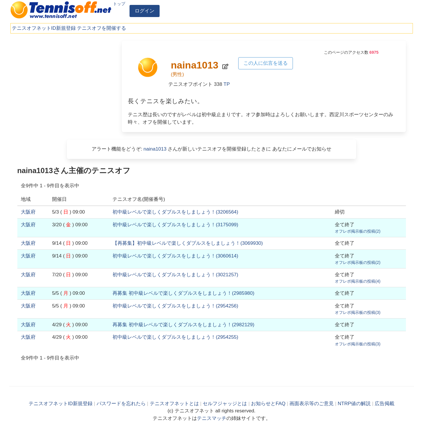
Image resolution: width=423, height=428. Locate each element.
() (175, 212)
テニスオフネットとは (174, 403)
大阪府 (28, 212)
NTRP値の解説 (354, 403)
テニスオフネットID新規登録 (44, 28)
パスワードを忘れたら (121, 403)
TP (226, 84)
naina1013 (154, 149)
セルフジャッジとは (225, 403)
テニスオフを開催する (101, 28)
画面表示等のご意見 (311, 403)
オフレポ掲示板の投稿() (357, 231)
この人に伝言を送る (265, 63)
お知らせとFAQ (268, 403)
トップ (119, 3)
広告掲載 (384, 403)
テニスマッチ (211, 418)
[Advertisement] (65, 80)
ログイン (144, 11)
